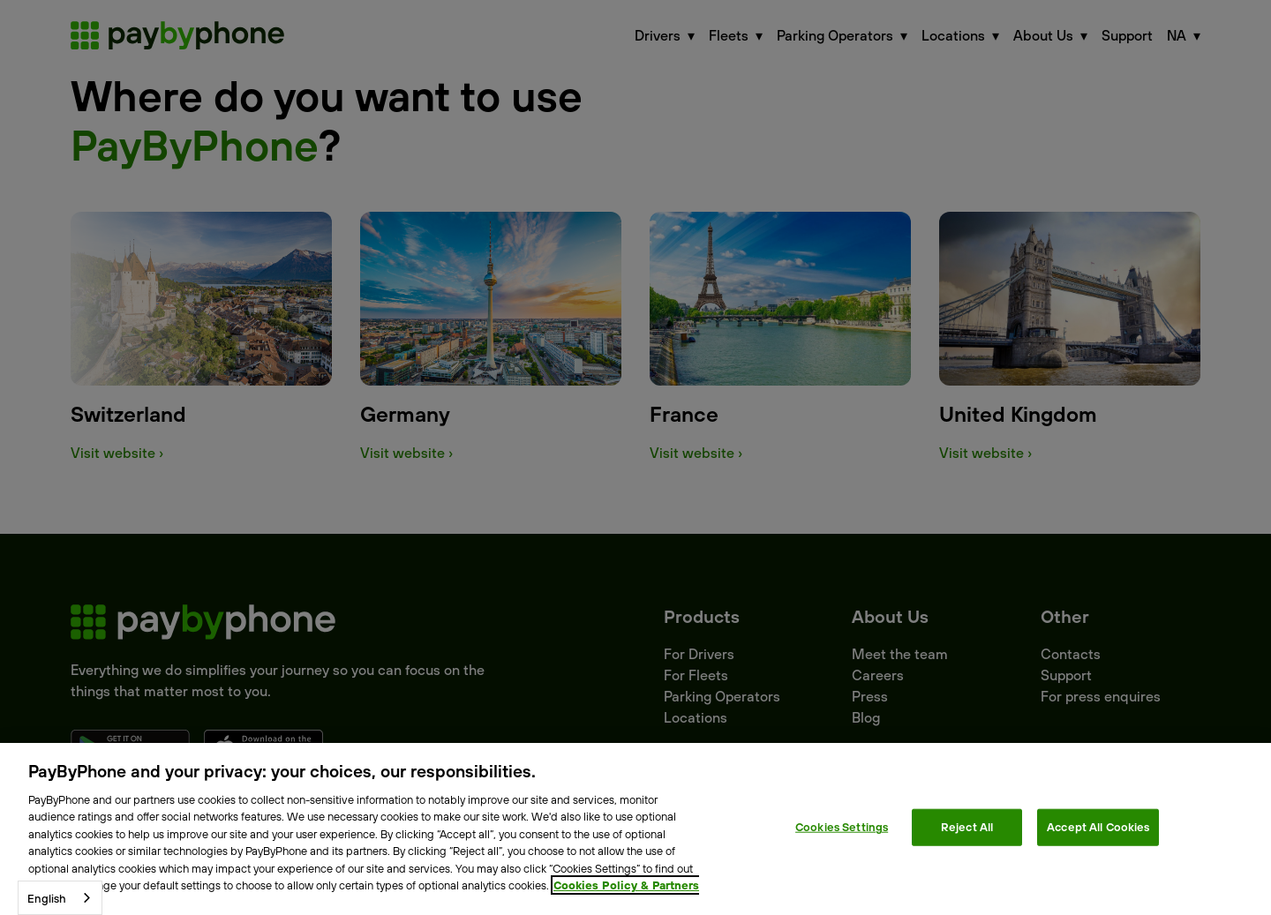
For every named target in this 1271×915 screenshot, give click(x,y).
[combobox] (60, 898)
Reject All (967, 827)
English (46, 898)
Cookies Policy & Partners (626, 885)
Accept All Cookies (1098, 827)
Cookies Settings (841, 827)
